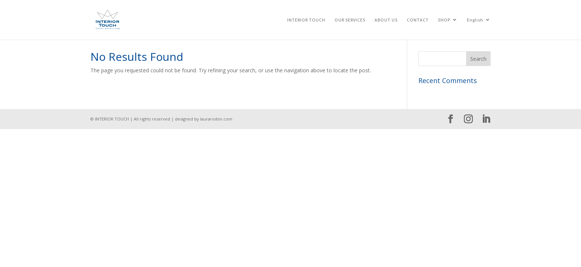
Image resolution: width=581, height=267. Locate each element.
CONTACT (418, 20)
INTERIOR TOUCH (306, 20)
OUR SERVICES (350, 20)
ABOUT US (386, 20)
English (475, 20)
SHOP (444, 20)
